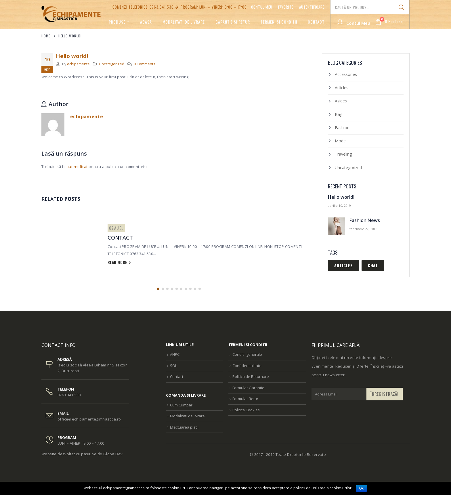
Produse (117, 22)
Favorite (286, 7)
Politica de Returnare (250, 376)
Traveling (343, 154)
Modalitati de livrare (184, 22)
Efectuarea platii (184, 427)
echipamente (78, 64)
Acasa (146, 22)
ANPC (174, 354)
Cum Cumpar (181, 405)
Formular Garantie (248, 387)
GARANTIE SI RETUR (232, 22)
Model (341, 141)
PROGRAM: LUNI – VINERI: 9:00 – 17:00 (210, 7)
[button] (158, 288)
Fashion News (364, 220)
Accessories (346, 74)
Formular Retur (245, 398)
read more (119, 262)
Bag (338, 114)
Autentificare (311, 7)
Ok (361, 488)
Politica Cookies (246, 409)
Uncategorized (111, 64)
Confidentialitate (246, 365)
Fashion (342, 127)
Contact (316, 22)
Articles (341, 87)
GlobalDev (113, 453)
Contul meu (261, 7)
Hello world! (341, 197)
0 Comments (144, 64)
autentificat (77, 166)
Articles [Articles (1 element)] (343, 265)
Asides (341, 101)
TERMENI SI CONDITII (279, 22)
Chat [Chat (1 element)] (373, 265)
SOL (173, 365)
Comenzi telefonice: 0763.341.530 (143, 7)
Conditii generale (247, 354)
